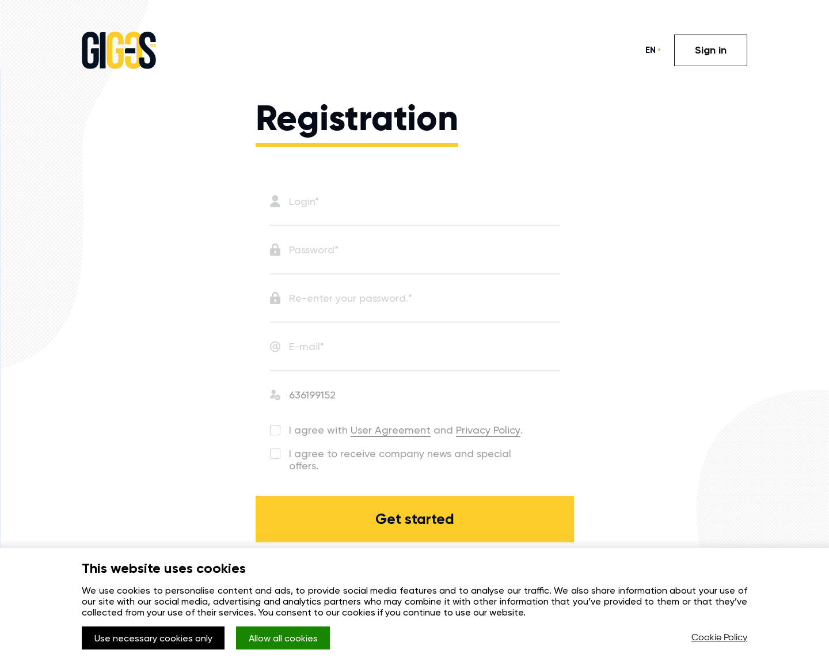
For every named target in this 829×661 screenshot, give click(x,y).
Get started (414, 519)
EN (650, 50)
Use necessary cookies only (153, 638)
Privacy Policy (488, 430)
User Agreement (391, 430)
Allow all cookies (283, 638)
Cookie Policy (719, 638)
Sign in (711, 50)
